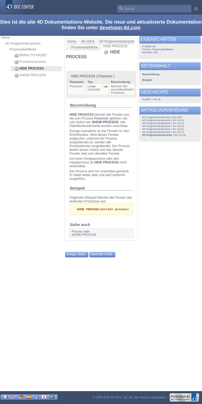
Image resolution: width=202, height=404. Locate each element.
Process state (81, 231)
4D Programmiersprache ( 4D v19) (162, 117)
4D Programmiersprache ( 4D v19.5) (163, 126)
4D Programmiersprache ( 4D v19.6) (163, 129)
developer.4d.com (120, 27)
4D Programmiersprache (23, 43)
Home (5, 37)
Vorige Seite (75, 254)
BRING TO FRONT (30, 55)
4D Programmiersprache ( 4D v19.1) (163, 120)
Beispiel (77, 188)
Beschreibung (83, 105)
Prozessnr (101, 118)
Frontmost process (30, 62)
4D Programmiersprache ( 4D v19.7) (163, 131)
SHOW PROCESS (30, 75)
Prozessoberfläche (22, 49)
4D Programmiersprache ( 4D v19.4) (163, 123)
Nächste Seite (101, 254)
